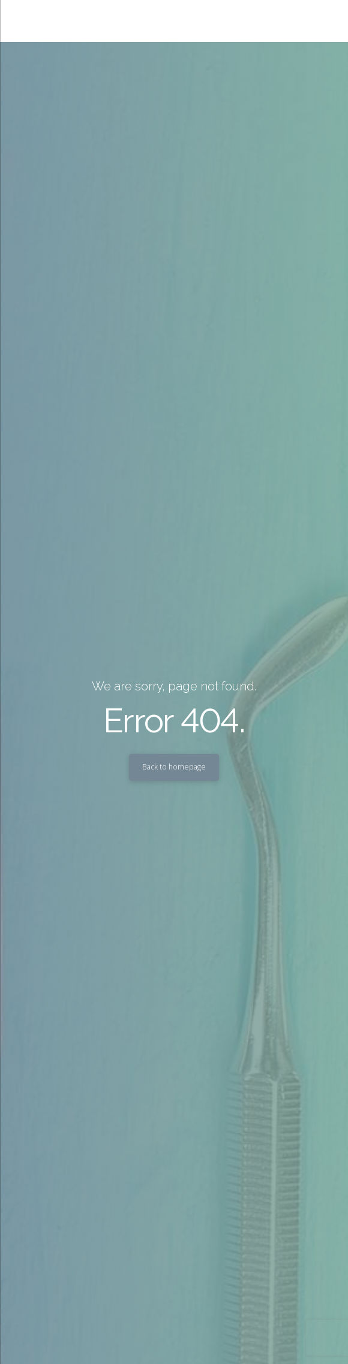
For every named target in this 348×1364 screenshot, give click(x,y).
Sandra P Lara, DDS (124, 21)
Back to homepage (174, 767)
